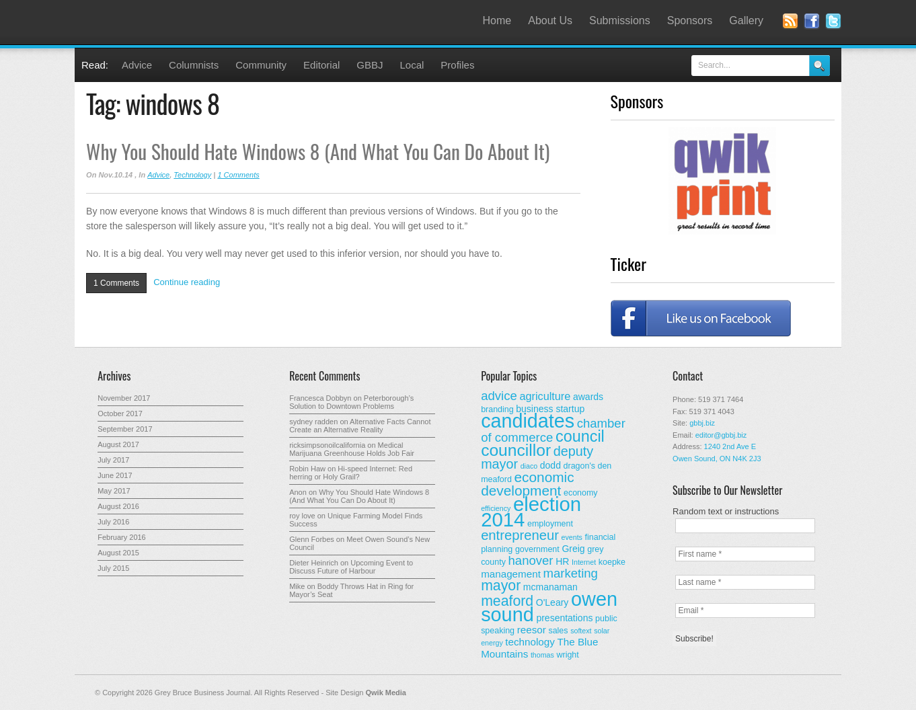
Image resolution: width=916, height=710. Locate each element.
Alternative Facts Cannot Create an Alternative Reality (359, 426)
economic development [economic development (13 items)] (527, 483)
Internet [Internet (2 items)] (584, 562)
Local (412, 65)
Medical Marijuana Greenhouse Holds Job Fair (351, 449)
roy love (302, 516)
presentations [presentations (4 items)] (564, 618)
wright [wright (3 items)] (567, 655)
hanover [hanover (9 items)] (531, 560)
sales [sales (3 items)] (558, 630)
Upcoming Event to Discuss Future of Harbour (351, 567)
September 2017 (125, 429)
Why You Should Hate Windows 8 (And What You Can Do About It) (317, 150)
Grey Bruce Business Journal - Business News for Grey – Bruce (209, 22)
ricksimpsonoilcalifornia (327, 445)
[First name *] (745, 554)
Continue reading (186, 282)
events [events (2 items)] (572, 537)
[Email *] (745, 610)
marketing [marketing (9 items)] (570, 573)
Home (497, 20)
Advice (137, 65)
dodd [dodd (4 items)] (550, 465)
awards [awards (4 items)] (588, 396)
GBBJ (369, 65)
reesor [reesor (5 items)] (531, 629)
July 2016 (113, 522)
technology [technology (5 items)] (530, 641)
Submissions (619, 20)
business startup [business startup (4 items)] (550, 408)
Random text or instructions (726, 511)
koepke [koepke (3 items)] (612, 562)
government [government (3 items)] (537, 549)
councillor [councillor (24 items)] (516, 450)
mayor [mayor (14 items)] (501, 586)
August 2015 (118, 553)
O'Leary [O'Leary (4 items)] (552, 602)
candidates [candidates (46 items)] (527, 421)
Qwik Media (385, 692)
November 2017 (124, 398)
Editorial (321, 65)
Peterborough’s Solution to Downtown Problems (351, 402)
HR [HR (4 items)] (562, 561)
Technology (192, 175)
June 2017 (115, 475)
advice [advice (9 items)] (499, 396)
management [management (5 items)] (511, 574)
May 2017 (114, 491)
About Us (550, 20)
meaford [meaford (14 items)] (507, 601)
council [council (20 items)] (580, 436)
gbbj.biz (702, 423)
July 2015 (113, 568)
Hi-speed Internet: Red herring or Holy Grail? (350, 473)
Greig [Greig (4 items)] (573, 548)
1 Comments (238, 175)
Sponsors (690, 20)
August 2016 (118, 506)
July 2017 (113, 460)
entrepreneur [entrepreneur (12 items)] (520, 535)
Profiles (457, 65)
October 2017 (120, 413)
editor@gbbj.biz (721, 435)
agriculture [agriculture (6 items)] (544, 396)
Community (261, 65)
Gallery (746, 20)
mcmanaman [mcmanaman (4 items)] (550, 587)
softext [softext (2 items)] (580, 631)
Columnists (194, 65)
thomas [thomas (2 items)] (542, 655)
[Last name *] (745, 582)
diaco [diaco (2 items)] (529, 466)
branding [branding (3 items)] (497, 409)
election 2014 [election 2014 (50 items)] (531, 511)
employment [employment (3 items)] (550, 523)
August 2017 (118, 444)
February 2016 (122, 537)
